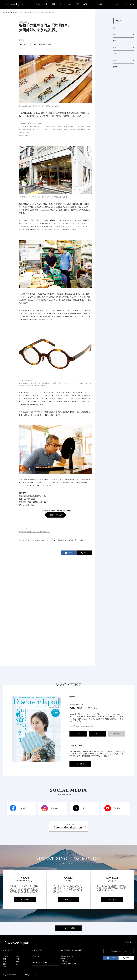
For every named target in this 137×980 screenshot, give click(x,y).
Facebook (23, 808)
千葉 (114, 54)
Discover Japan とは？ (68, 956)
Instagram (54, 808)
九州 (93, 4)
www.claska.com (25, 135)
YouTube (117, 808)
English (129, 4)
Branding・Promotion (72, 950)
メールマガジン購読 (68, 928)
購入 (97, 734)
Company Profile (40, 963)
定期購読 (117, 734)
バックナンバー (37, 956)
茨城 (114, 28)
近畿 (69, 4)
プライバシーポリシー (68, 963)
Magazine (37, 950)
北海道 (37, 4)
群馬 (114, 41)
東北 (46, 4)
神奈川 (115, 67)
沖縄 (100, 4)
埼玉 (114, 47)
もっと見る (78, 734)
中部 (61, 4)
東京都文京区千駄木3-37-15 (35, 496)
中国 (77, 4)
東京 (114, 60)
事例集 (63, 958)
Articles (7, 950)
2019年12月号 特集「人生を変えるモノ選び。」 (34, 532)
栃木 (114, 34)
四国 (85, 4)
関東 (53, 4)
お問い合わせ (65, 961)
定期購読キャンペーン (118, 951)
